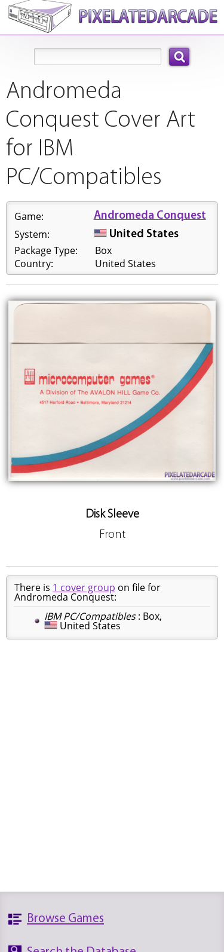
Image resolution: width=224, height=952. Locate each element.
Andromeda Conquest (150, 216)
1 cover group (84, 587)
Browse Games (65, 919)
